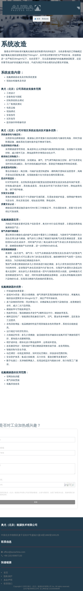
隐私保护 (8, 576)
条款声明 (8, 580)
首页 (38, 19)
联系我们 (8, 583)
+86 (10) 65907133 (13, 555)
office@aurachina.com (14, 552)
